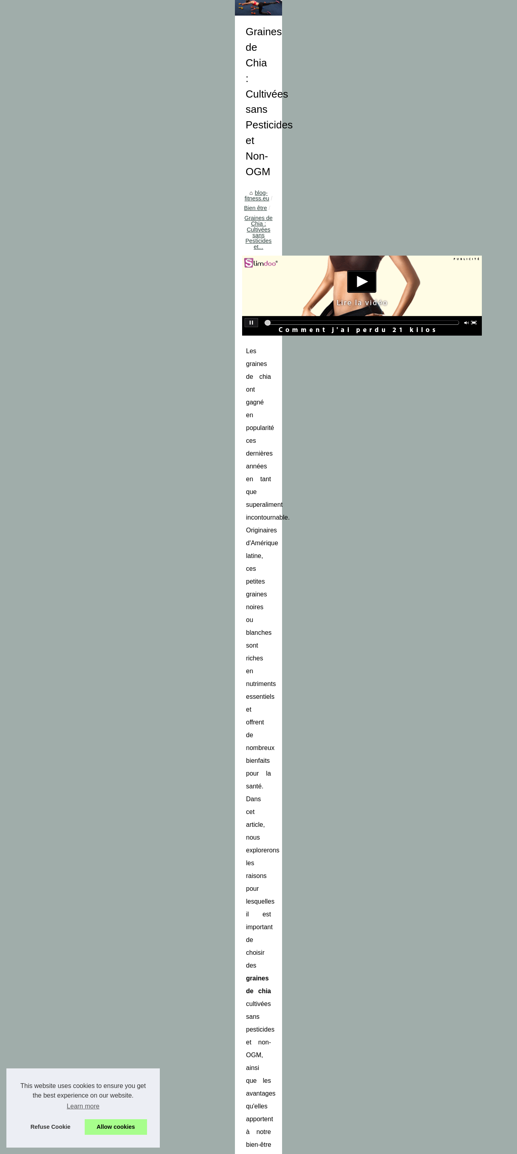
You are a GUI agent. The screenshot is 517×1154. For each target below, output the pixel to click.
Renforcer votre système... (62, 875)
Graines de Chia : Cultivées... (66, 621)
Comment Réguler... (54, 766)
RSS (165, 1145)
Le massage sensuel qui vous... (69, 584)
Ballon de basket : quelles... (64, 911)
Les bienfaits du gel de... (60, 531)
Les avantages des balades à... (68, 947)
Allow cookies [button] (116, 1127)
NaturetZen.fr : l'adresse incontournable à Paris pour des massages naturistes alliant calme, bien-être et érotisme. (309, 1090)
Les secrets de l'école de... (63, 820)
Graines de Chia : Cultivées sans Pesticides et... (282, 242)
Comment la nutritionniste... (64, 729)
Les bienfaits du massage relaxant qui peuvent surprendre (266, 1106)
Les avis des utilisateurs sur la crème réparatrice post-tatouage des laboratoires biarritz (210, 1030)
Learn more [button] (83, 1106)
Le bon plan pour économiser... (68, 549)
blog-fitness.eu (165, 242)
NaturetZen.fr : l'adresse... (62, 657)
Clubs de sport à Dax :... (59, 965)
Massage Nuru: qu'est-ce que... (69, 567)
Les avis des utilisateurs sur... (66, 639)
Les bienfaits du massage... (64, 674)
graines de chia (166, 483)
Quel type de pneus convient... (67, 929)
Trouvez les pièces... (55, 495)
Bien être (202, 242)
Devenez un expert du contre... (68, 478)
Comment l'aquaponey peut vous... (73, 838)
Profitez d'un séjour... (55, 513)
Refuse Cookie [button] (50, 1127)
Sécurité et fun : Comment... (64, 460)
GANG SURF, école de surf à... (68, 803)
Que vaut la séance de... (60, 692)
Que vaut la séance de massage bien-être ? (248, 1120)
